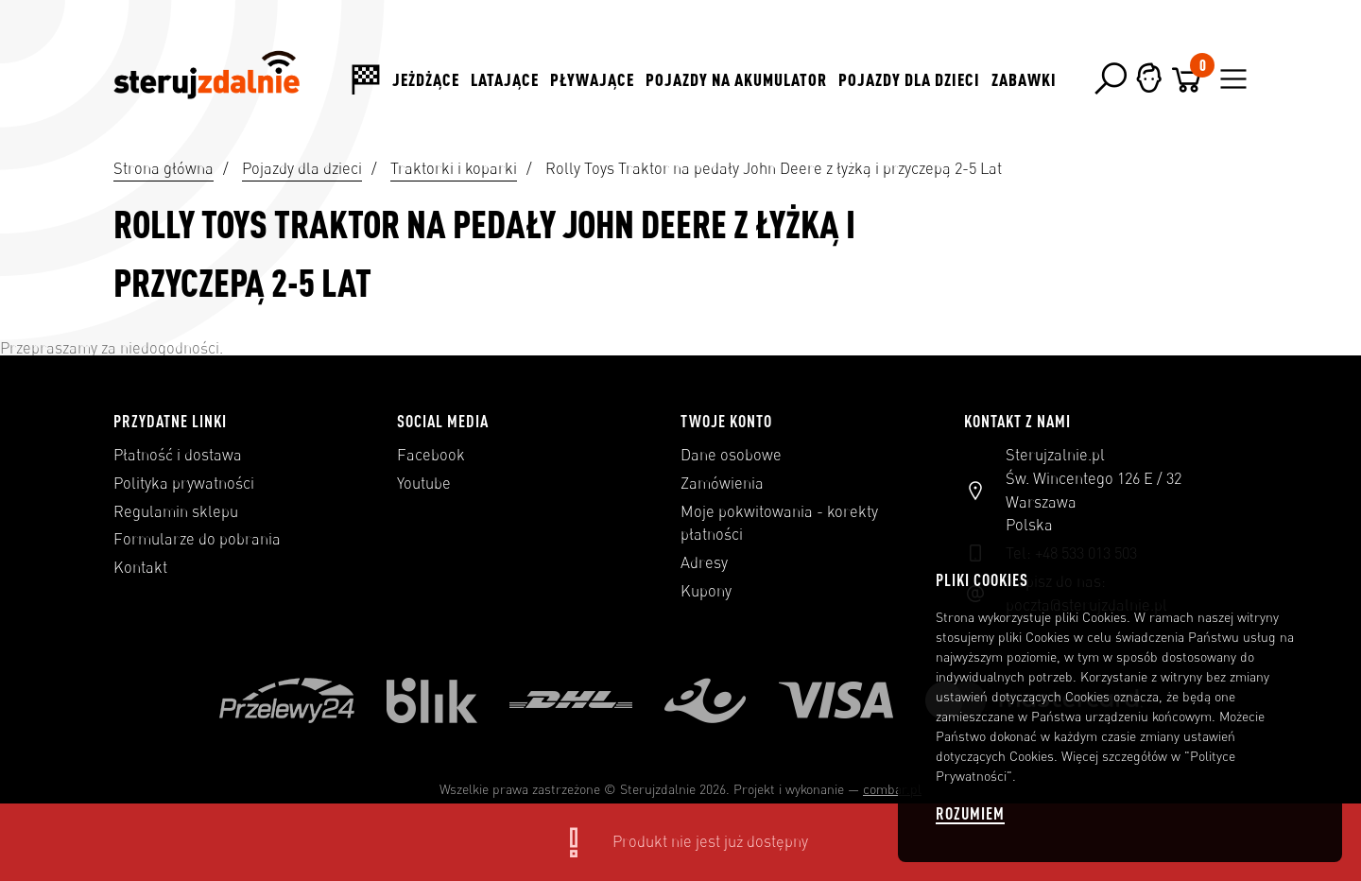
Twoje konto (726, 420)
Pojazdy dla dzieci (909, 79)
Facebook (431, 454)
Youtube (424, 483)
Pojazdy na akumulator (736, 79)
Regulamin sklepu (175, 511)
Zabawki (1024, 79)
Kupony (706, 590)
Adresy (704, 562)
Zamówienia (722, 483)
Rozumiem (970, 813)
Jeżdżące (425, 79)
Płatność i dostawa (177, 454)
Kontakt (140, 567)
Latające (505, 79)
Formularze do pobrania (197, 538)
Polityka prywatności (183, 483)
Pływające (592, 79)
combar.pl (892, 789)
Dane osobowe (731, 454)
